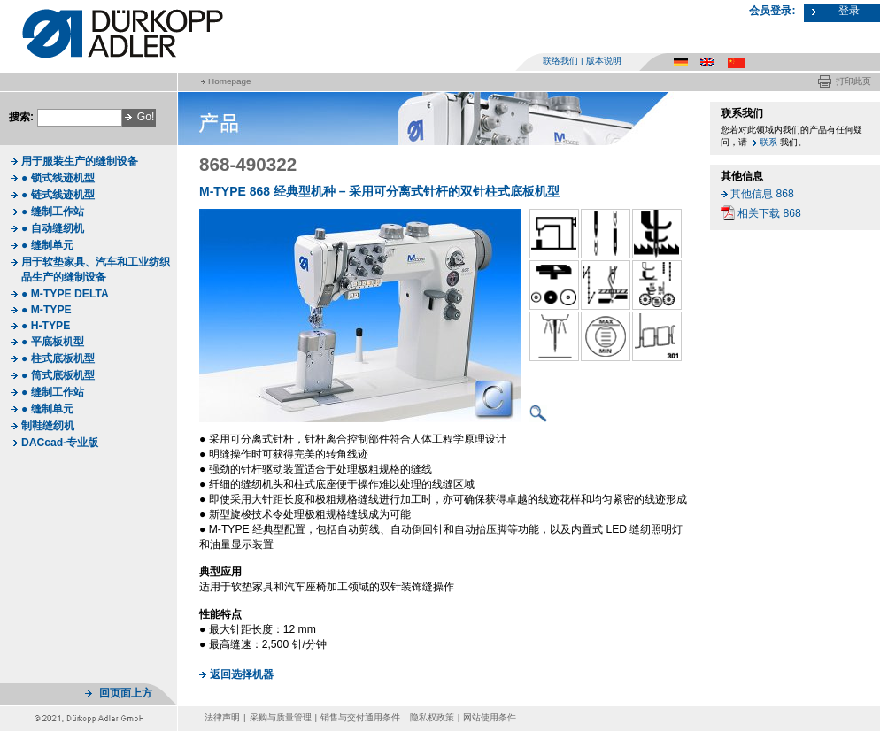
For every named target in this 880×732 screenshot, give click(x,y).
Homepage (229, 81)
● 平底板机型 (52, 341)
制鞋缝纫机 (47, 426)
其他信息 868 (762, 194)
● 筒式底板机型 (58, 375)
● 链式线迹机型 (58, 195)
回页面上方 (125, 693)
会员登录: (772, 10)
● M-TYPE (46, 310)
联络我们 (560, 60)
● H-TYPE (45, 326)
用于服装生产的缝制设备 (79, 161)
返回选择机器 (242, 674)
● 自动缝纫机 (52, 228)
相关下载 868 (769, 213)
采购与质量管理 (281, 717)
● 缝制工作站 (52, 211)
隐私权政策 (432, 717)
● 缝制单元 (47, 245)
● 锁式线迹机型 (58, 178)
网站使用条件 (489, 717)
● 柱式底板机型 (58, 358)
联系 (768, 142)
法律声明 (222, 717)
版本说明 (603, 60)
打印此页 (853, 81)
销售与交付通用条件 (360, 717)
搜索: (21, 117)
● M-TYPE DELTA (65, 294)
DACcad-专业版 (59, 442)
